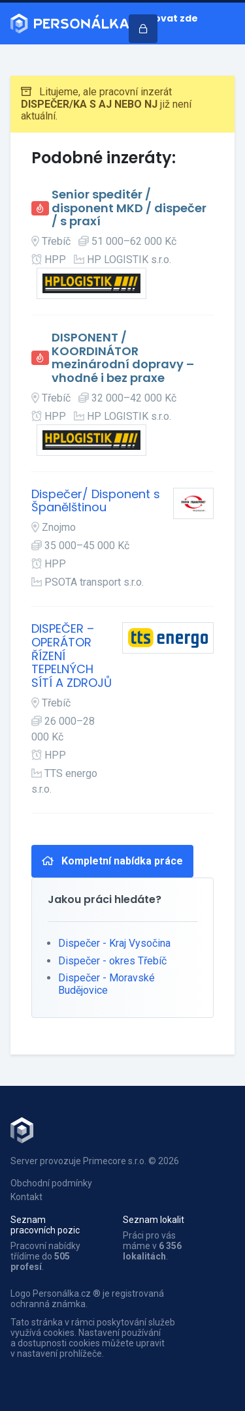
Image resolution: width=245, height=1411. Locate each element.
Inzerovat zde (163, 18)
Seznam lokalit (153, 1219)
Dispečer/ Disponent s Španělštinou (95, 501)
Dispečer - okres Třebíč (112, 961)
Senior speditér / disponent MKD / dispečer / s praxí (129, 208)
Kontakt (26, 1197)
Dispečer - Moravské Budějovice (106, 984)
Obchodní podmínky (51, 1183)
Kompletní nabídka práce (112, 861)
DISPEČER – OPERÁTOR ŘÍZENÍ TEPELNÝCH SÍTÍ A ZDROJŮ (71, 656)
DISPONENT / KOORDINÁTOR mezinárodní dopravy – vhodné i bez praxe (123, 358)
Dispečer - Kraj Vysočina (114, 943)
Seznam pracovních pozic (45, 1224)
